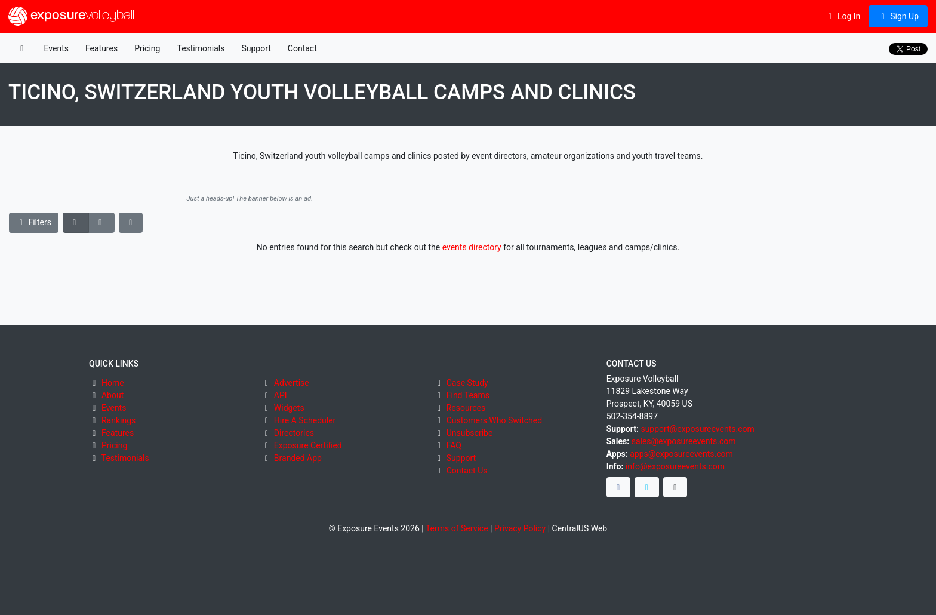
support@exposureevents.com (697, 428)
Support (255, 48)
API (280, 395)
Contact (302, 48)
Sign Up (898, 16)
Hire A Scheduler (304, 420)
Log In (842, 16)
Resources (466, 408)
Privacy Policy (520, 528)
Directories (294, 433)
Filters (34, 222)
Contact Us (467, 470)
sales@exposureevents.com (684, 441)
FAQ (454, 445)
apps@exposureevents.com (681, 454)
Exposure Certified (308, 445)
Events (56, 48)
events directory (471, 247)
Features (101, 48)
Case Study (467, 383)
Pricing (147, 48)
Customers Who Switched (494, 420)
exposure (71, 16)
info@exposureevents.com (675, 466)
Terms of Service (457, 528)
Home (112, 383)
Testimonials (200, 48)
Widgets (289, 408)
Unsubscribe (470, 433)
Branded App (298, 458)
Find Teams (468, 395)
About (112, 395)
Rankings (118, 420)
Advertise (291, 383)
